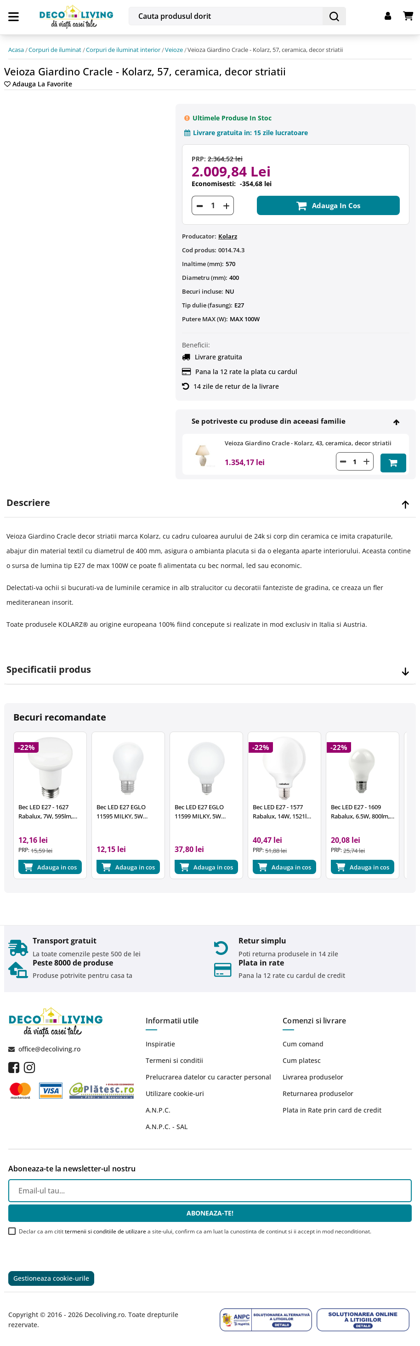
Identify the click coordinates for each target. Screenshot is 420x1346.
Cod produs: (199, 244)
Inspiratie (160, 1040)
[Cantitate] (212, 200)
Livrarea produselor (313, 1073)
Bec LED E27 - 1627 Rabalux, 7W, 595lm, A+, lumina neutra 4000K (50, 809)
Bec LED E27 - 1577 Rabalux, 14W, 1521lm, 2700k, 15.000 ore (295, 809)
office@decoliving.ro (49, 1045)
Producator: (199, 231)
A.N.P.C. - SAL (166, 1123)
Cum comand (303, 1040)
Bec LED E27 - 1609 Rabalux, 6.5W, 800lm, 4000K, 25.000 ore (376, 809)
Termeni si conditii (174, 1057)
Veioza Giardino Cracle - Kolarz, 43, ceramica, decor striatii (308, 437)
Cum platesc (302, 1057)
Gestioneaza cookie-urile (51, 1276)
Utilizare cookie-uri (175, 1090)
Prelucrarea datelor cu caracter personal (208, 1073)
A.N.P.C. (158, 1106)
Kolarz (227, 231)
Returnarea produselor (318, 1090)
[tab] (210, 496)
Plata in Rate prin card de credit (332, 1106)
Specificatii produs (48, 663)
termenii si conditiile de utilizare (105, 1228)
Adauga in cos (328, 199)
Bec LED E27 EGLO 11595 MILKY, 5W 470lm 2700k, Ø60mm (134, 809)
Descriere (28, 496)
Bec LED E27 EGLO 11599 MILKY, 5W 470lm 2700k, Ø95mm (216, 809)
